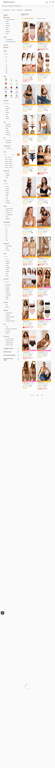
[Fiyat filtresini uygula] (18, 155)
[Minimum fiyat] (6, 155)
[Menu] (1, 2)
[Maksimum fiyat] (14, 155)
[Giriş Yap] (47, 2)
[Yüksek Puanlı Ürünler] (28, 18)
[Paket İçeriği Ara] (11, 225)
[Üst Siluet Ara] (11, 282)
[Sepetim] (53, 2)
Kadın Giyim (20, 10)
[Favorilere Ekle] (34, 23)
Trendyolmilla (6, 10)
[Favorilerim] (50, 2)
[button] (11, 15)
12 (37, 395)
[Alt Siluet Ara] (11, 103)
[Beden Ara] (11, 54)
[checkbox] (6, 79)
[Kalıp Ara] (11, 256)
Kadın (13, 10)
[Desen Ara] (11, 183)
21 (42, 395)
